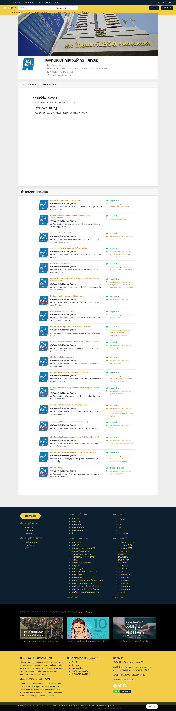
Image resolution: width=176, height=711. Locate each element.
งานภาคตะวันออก (125, 586)
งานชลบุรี (122, 554)
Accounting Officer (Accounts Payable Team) (69, 422)
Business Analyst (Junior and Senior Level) (67, 296)
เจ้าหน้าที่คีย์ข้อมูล (56, 467)
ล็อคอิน (154, 8)
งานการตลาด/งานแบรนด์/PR (83, 548)
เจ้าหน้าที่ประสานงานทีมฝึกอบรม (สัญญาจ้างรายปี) (68, 405)
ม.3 (119, 530)
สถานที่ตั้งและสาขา (30, 84)
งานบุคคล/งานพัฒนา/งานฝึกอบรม (86, 589)
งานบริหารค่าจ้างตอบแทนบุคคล (123, 443)
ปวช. (120, 524)
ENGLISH (171, 2)
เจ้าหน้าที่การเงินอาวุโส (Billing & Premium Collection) (70, 326)
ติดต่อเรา (75, 665)
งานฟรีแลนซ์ (76, 524)
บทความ (28, 533)
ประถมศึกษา (123, 533)
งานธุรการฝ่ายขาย (122, 461)
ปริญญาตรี (122, 518)
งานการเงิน (113, 335)
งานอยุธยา (122, 568)
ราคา (57, 2)
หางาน (5, 2)
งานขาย (72, 12)
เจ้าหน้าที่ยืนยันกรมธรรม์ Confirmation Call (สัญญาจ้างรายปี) (73, 452)
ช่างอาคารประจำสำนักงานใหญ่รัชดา (63, 311)
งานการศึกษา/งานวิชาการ (82, 554)
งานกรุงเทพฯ (123, 551)
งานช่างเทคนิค (84, 12)
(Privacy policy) (107, 705)
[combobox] (35, 8)
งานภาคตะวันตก (124, 589)
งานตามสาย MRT (59, 12)
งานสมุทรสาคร (124, 577)
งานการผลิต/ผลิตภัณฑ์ (81, 551)
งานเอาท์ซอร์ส (77, 530)
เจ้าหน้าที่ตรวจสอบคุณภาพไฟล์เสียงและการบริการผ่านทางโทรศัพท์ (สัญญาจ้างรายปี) (74, 279)
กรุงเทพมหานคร (42, 118)
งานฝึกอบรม (120, 381)
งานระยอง (122, 571)
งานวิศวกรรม (77, 574)
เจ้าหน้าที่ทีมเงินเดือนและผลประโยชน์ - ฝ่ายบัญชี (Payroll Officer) (74, 437)
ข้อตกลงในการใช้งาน (80, 671)
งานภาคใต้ (122, 592)
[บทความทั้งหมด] (85, 612)
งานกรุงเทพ (17, 12)
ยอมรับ (152, 706)
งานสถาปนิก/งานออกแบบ (82, 583)
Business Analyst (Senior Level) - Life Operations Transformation (70, 216)
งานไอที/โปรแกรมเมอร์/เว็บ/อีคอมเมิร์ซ (87, 580)
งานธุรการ (76, 565)
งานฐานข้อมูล (129, 270)
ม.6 (119, 527)
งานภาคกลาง (123, 580)
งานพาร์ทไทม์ (77, 521)
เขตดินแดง (56, 118)
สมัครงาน (17, 2)
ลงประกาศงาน (44, 2)
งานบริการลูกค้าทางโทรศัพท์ (118, 257)
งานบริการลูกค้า (125, 254)
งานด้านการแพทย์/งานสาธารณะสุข (85, 592)
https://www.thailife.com (61, 75)
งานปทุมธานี (123, 565)
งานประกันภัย (119, 458)
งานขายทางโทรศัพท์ (116, 287)
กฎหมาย (112, 363)
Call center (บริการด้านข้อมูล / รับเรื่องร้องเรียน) (68, 248)
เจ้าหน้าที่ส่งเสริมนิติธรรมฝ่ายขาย (62, 357)
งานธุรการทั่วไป (119, 270)
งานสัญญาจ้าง (78, 527)
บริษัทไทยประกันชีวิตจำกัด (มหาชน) (71, 60)
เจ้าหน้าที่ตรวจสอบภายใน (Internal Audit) (65, 200)
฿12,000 (120, 468)
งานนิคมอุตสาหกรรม (126, 542)
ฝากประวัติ (29, 2)
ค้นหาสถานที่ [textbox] (64, 8)
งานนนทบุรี (122, 562)
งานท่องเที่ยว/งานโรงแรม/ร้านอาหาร (86, 586)
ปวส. (120, 521)
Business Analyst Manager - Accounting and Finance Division (75, 342)
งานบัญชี (28, 12)
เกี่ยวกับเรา (76, 662)
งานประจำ (75, 518)
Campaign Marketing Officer (62, 233)
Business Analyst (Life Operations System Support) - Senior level (74, 388)
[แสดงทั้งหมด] (72, 597)
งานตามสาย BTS (42, 12)
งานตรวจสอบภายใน (123, 206)
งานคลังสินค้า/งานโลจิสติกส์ (83, 556)
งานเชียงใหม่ (123, 556)
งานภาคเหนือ (123, 583)
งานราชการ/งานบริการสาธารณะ (84, 571)
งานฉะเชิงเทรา (123, 559)
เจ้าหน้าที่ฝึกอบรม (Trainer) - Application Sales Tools (70, 372)
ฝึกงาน (74, 533)
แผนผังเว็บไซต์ (77, 668)
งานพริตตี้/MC (122, 335)
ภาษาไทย (160, 2)
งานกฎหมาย (76, 542)
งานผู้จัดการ (117, 348)
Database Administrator (60, 263)
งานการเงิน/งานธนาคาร (121, 333)
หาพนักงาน (29, 545)
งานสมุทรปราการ (125, 574)
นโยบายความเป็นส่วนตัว (81, 673)
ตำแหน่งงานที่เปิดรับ (49, 84)
